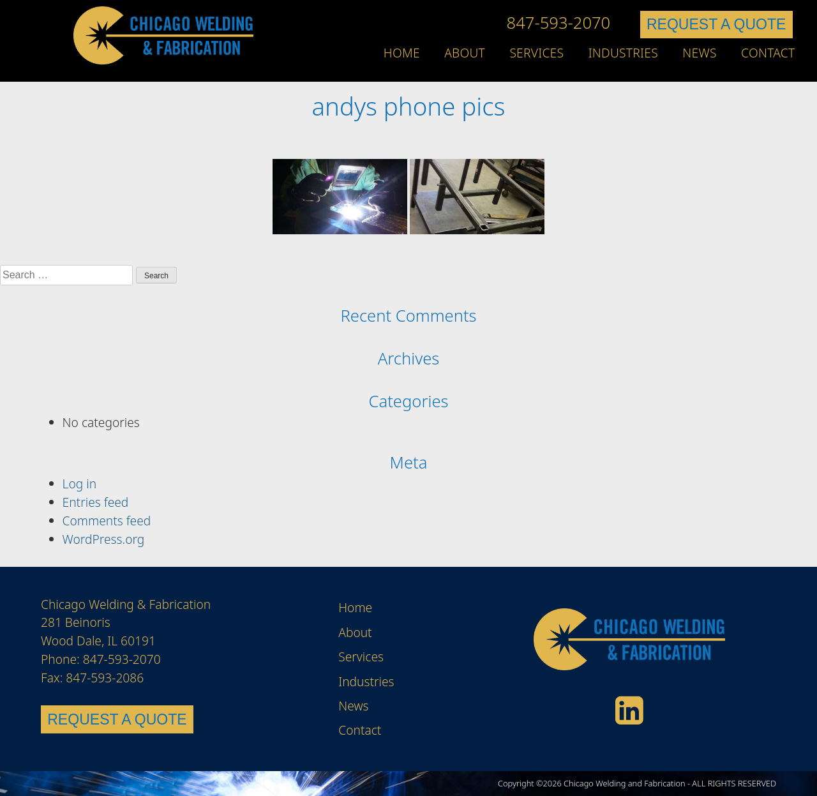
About (464, 52)
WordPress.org (104, 539)
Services (536, 52)
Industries (623, 52)
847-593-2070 (559, 22)
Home (402, 52)
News (699, 52)
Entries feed (96, 502)
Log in (80, 483)
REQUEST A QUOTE (716, 24)
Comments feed (107, 520)
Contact (768, 52)
